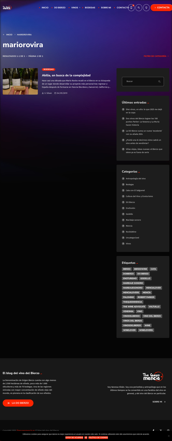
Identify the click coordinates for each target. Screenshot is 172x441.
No (86, 437)
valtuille (154, 306)
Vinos (128, 243)
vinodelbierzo (131, 316)
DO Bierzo (130, 202)
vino (139, 311)
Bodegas (49, 69)
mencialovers (131, 292)
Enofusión (130, 208)
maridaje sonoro (133, 283)
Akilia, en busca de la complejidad (66, 75)
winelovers (146, 330)
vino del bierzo (152, 316)
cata (153, 269)
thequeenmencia (132, 302)
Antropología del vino (136, 178)
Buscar (130, 81)
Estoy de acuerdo (74, 437)
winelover (129, 330)
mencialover (153, 287)
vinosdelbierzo (132, 325)
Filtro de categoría (156, 56)
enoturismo (130, 278)
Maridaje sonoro (133, 220)
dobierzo (128, 273)
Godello (129, 214)
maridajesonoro (132, 287)
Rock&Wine (131, 232)
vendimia (128, 311)
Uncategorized (132, 237)
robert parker (146, 297)
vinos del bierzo (132, 320)
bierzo (126, 269)
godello (145, 278)
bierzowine (140, 269)
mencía (147, 292)
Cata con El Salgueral (135, 190)
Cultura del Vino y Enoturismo (139, 196)
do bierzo (142, 273)
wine (147, 325)
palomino (128, 297)
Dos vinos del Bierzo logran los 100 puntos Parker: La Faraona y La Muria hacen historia (142, 121)
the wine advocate (134, 306)
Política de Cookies (98, 437)
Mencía (129, 226)
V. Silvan (47, 93)
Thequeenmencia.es (26, 430)
